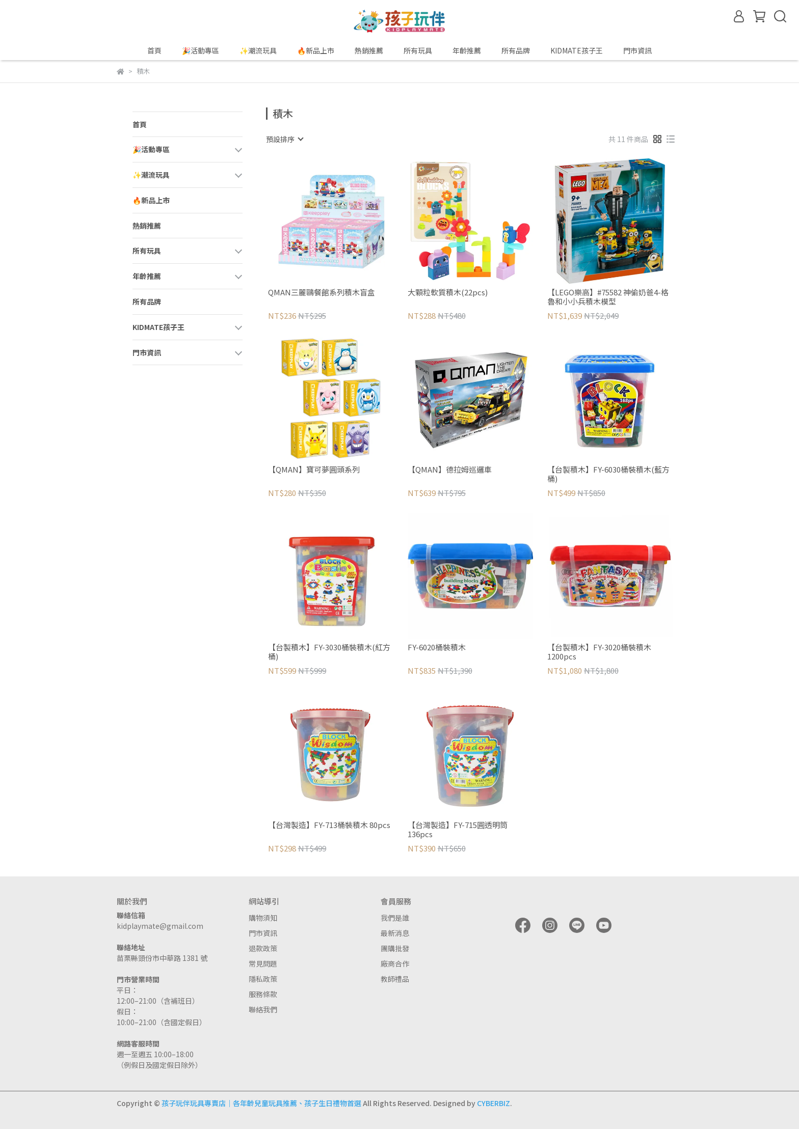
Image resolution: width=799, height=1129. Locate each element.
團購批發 (395, 948)
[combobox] (284, 139)
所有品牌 (515, 50)
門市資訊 (263, 933)
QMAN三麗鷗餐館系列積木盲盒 (321, 292)
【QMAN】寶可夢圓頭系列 (314, 470)
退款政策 (263, 948)
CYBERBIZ (493, 1103)
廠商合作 (395, 963)
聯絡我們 (263, 1009)
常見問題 (263, 963)
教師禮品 (395, 979)
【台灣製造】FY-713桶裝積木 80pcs (329, 825)
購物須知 (263, 918)
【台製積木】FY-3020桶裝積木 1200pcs (599, 652)
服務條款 (263, 994)
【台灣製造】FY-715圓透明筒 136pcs (458, 829)
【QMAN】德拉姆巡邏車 (450, 470)
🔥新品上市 (315, 50)
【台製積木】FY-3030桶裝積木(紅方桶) (329, 652)
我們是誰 (395, 918)
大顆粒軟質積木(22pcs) (448, 292)
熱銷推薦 (369, 50)
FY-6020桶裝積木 (437, 647)
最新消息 (395, 933)
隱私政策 (263, 979)
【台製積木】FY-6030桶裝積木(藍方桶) (608, 474)
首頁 (154, 50)
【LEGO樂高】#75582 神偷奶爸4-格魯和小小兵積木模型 (608, 297)
